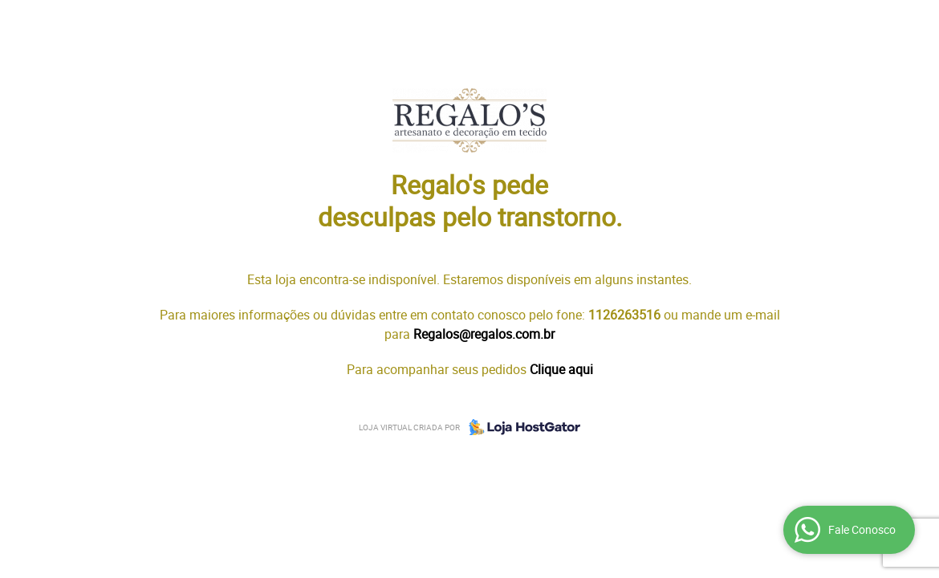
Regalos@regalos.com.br (484, 334)
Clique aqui (561, 369)
